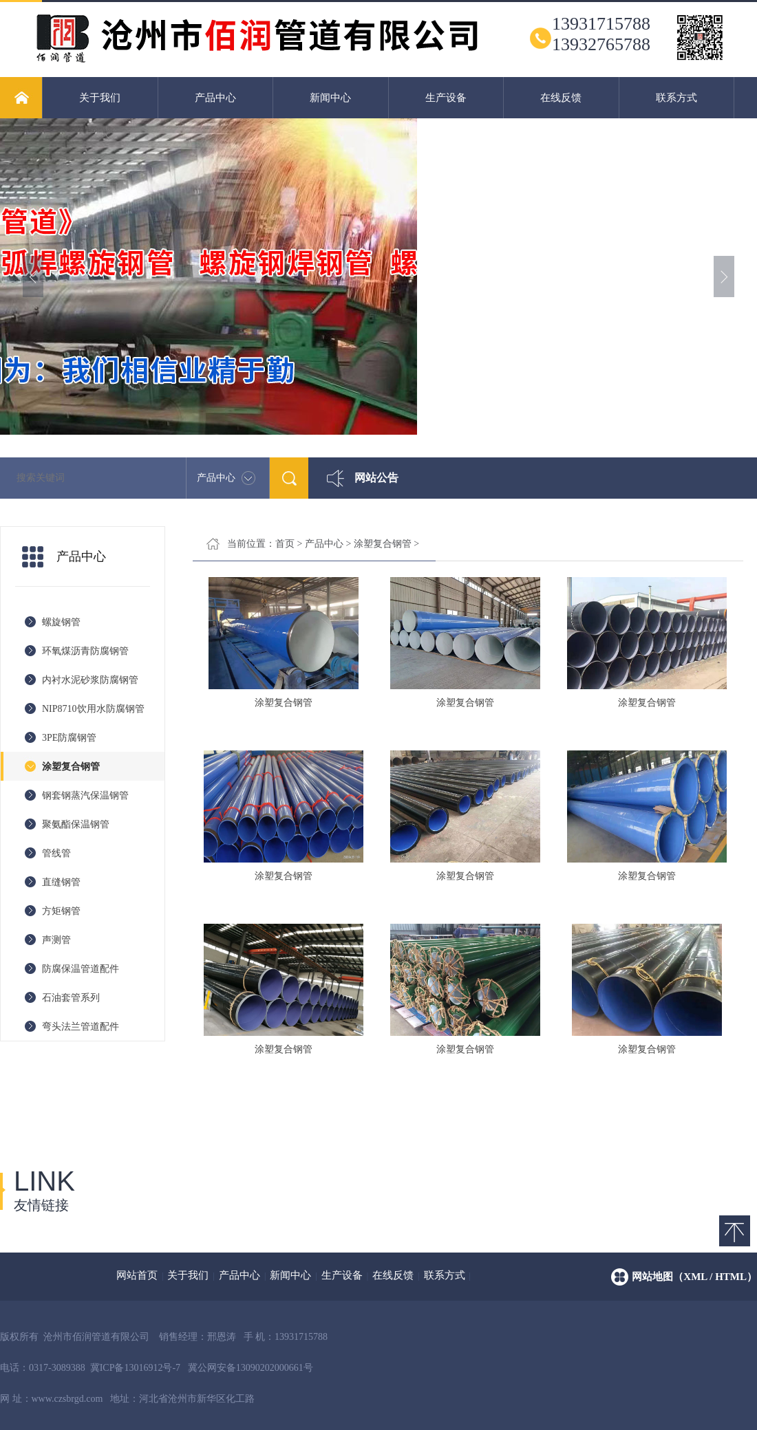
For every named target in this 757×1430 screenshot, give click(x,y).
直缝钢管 (61, 882)
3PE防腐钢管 (69, 738)
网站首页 (137, 1275)
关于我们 (99, 97)
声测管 (56, 940)
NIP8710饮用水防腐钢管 (93, 709)
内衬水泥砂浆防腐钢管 (90, 680)
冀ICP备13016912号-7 (135, 1368)
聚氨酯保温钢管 (75, 824)
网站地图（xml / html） (694, 1276)
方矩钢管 (61, 911)
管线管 (56, 853)
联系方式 (676, 97)
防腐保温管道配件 (80, 969)
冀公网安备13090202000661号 (250, 1368)
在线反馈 (561, 97)
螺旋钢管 (61, 622)
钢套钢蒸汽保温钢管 (85, 795)
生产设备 (446, 97)
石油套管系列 (71, 998)
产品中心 (215, 97)
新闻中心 (330, 97)
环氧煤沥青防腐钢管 (85, 651)
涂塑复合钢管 (71, 766)
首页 (285, 544)
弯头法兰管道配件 (80, 1026)
